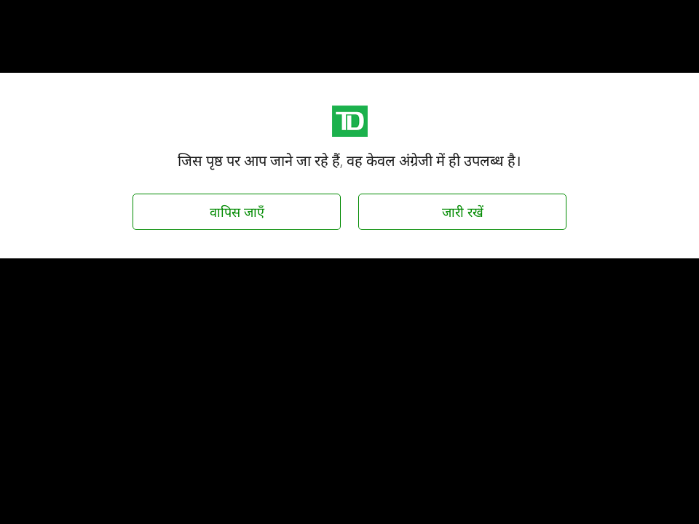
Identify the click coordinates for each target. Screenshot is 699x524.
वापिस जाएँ (237, 212)
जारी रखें (462, 212)
